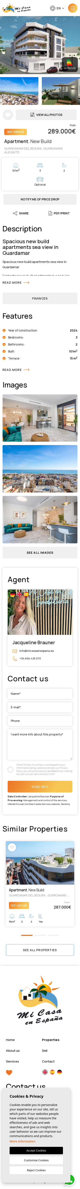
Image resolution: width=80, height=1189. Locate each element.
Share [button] (21, 213)
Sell (44, 1050)
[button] (40, 552)
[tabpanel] (40, 884)
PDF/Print (59, 213)
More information (22, 1141)
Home (10, 1040)
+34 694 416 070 (26, 658)
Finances (40, 298)
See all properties (40, 950)
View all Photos (46, 115)
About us (13, 1050)
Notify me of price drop (40, 199)
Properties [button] (51, 1040)
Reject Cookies (36, 1170)
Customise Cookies (36, 1160)
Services (12, 1061)
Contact (48, 1061)
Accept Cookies (36, 1150)
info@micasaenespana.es (33, 651)
